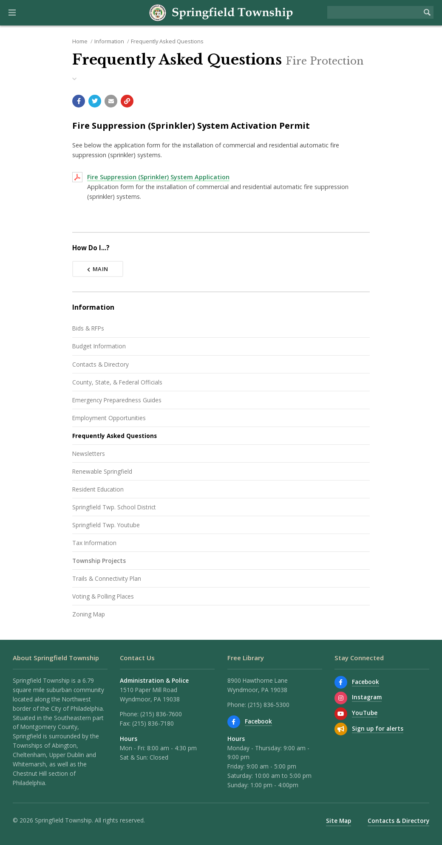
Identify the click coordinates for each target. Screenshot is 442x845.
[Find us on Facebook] (233, 721)
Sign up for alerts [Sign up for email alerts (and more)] (377, 728)
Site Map (338, 821)
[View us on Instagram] (340, 698)
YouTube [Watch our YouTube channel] (364, 713)
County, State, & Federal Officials (117, 382)
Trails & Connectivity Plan (106, 578)
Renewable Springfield (102, 471)
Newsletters (88, 453)
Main (97, 269)
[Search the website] (374, 12)
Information (109, 41)
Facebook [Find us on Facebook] (258, 721)
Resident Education (98, 489)
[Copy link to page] (127, 101)
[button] (12, 12)
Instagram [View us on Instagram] (367, 697)
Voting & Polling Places (103, 596)
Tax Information (94, 543)
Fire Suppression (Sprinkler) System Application (158, 177)
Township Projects (99, 561)
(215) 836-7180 (153, 723)
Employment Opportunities (109, 418)
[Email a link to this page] (111, 101)
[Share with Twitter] (94, 101)
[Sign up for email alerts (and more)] (340, 729)
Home (80, 41)
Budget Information (99, 346)
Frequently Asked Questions (167, 41)
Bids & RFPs (88, 328)
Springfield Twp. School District (114, 507)
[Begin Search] (427, 12)
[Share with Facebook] (78, 101)
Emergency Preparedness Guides (117, 400)
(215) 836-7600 (161, 714)
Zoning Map (88, 614)
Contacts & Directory (100, 364)
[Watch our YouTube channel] (340, 713)
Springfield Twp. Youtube (106, 525)
